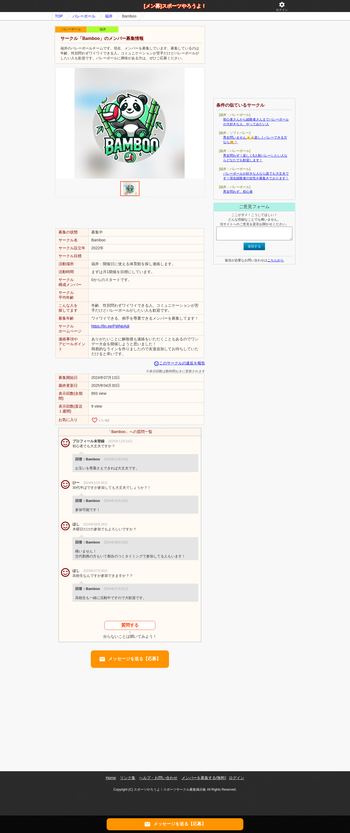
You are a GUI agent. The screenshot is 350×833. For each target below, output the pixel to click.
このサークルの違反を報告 (179, 363)
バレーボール (83, 16)
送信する (254, 246)
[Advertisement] (130, 212)
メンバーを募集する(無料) (204, 778)
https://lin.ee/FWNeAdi (110, 326)
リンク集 (127, 778)
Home (111, 778)
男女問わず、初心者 (238, 192)
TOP (59, 16)
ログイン (282, 6)
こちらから (275, 260)
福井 (109, 16)
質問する (130, 625)
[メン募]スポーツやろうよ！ (175, 6)
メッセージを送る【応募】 (130, 659)
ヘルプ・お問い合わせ (158, 778)
